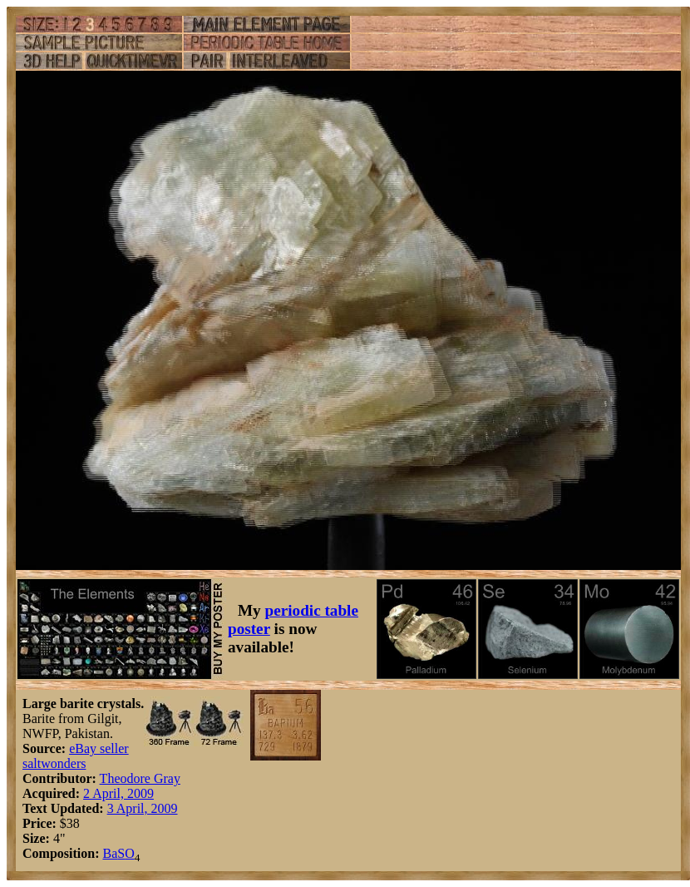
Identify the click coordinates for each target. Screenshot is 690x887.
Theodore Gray (140, 778)
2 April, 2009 (118, 793)
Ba (109, 853)
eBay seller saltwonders (75, 756)
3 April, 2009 (142, 808)
